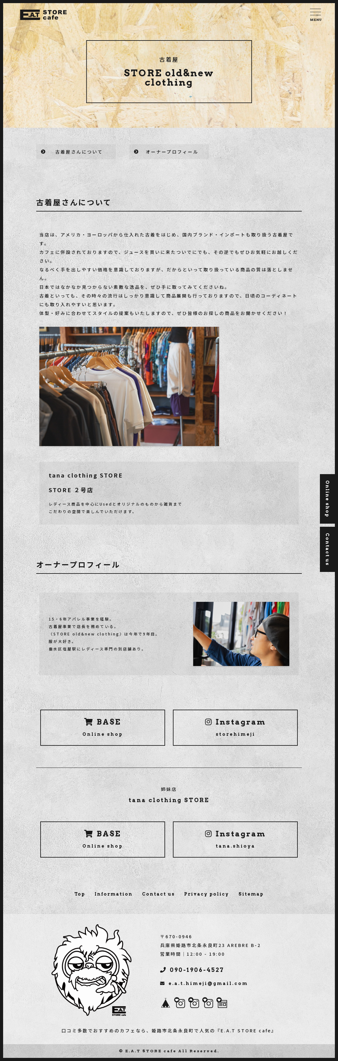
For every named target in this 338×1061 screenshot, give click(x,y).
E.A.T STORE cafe (151, 1051)
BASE (102, 727)
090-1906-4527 (192, 970)
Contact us (158, 894)
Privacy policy (206, 894)
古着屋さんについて (79, 152)
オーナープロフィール (172, 152)
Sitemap (251, 894)
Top (79, 894)
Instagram (235, 727)
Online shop (327, 498)
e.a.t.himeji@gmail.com (204, 983)
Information (114, 894)
